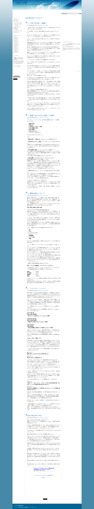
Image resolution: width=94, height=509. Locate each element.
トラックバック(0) (45, 25)
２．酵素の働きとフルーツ (36, 193)
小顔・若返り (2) (17, 26)
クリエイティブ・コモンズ (23, 507)
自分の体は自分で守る (34, 415)
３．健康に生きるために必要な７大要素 (40, 115)
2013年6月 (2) (15, 38)
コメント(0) (39, 25)
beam (28, 25)
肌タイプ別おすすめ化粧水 (17, 63)
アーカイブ (43, 475)
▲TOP (43, 477)
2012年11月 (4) (15, 42)
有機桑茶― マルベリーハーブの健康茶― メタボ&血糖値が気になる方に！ (18, 58)
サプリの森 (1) (15, 29)
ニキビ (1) (16, 25)
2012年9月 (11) (15, 45)
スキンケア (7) (15, 21)
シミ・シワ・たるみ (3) (18, 22)
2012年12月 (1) (15, 41)
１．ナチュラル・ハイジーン (37, 288)
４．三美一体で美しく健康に (36, 23)
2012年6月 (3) (15, 49)
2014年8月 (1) (15, 37)
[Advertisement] (36, 14)
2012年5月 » (50, 475)
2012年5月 (70, 46)
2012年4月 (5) (15, 52)
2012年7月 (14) (15, 48)
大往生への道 (21, 3)
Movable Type (21, 505)
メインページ (37, 475)
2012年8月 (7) (15, 46)
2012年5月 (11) (15, 50)
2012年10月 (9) (15, 44)
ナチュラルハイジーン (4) (17, 30)
